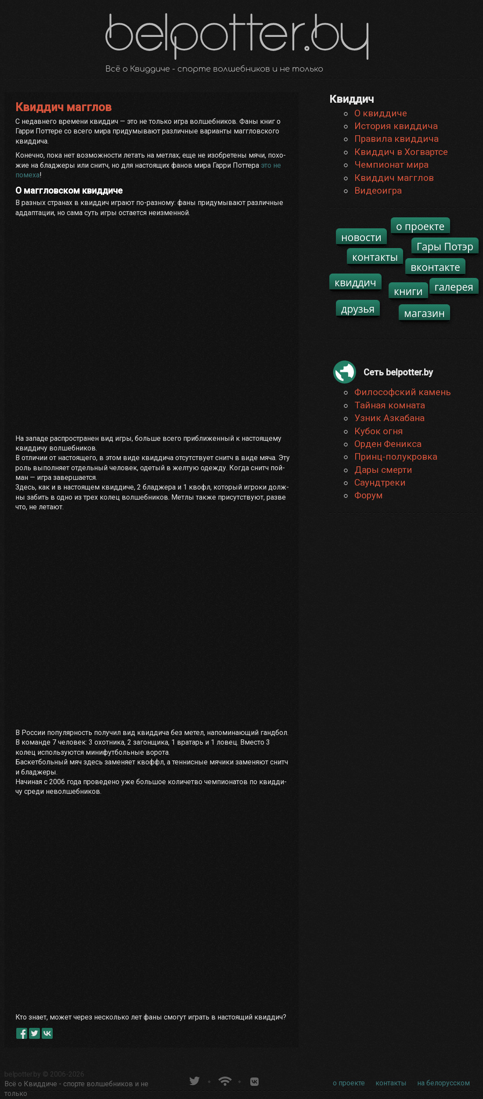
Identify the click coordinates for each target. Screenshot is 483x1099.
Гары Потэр (445, 246)
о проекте (420, 226)
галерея (454, 287)
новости (361, 237)
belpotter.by (22, 1074)
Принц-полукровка (395, 456)
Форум (368, 495)
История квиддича (396, 126)
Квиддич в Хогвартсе (401, 152)
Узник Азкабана (389, 418)
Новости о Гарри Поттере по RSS (224, 1080)
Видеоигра (378, 190)
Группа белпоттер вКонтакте (254, 1080)
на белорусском (443, 1083)
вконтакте (435, 267)
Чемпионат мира (391, 164)
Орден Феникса (388, 444)
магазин (424, 313)
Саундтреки (380, 482)
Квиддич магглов (394, 178)
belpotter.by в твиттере (194, 1080)
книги (408, 291)
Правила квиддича (396, 138)
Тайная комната (389, 405)
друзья (358, 309)
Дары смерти (383, 470)
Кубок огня (378, 431)
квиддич (355, 282)
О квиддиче (380, 113)
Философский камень (402, 392)
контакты (375, 257)
